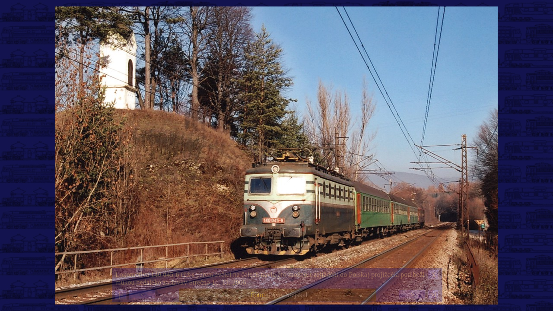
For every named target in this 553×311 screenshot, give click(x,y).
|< (121, 294)
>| (433, 294)
